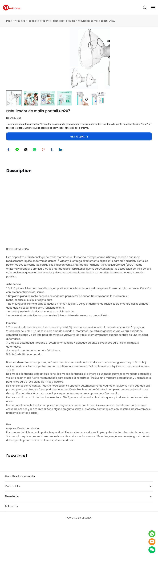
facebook (8, 192)
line (17, 192)
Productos (19, 21)
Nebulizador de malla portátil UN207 (96, 21)
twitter (26, 192)
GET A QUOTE (79, 179)
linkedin (61, 192)
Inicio (9, 21)
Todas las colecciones (39, 21)
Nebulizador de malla (64, 21)
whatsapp (35, 192)
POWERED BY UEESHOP (79, 562)
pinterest (43, 192)
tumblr (52, 192)
